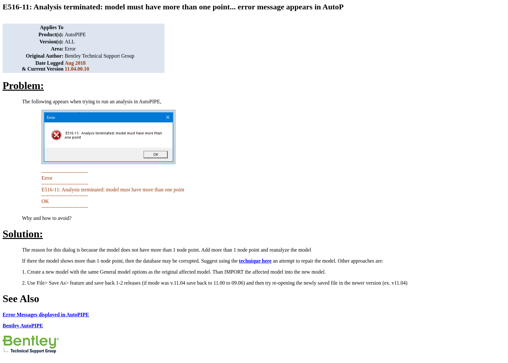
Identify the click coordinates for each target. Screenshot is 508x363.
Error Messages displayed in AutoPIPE (46, 314)
